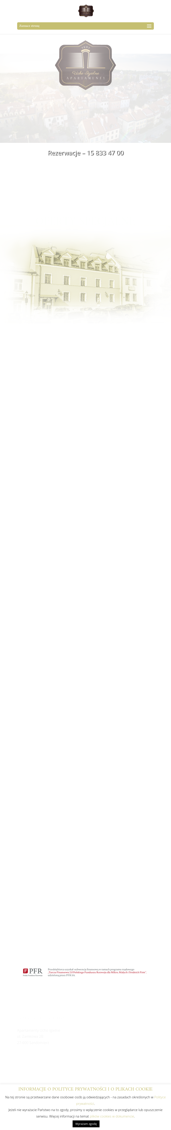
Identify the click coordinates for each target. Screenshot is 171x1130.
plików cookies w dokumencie (112, 1116)
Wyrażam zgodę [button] (86, 1124)
